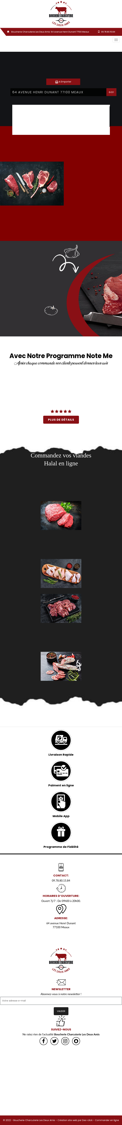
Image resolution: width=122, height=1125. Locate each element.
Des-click (87, 1120)
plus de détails (61, 420)
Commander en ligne (107, 1120)
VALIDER (61, 1011)
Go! (111, 92)
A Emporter (63, 81)
